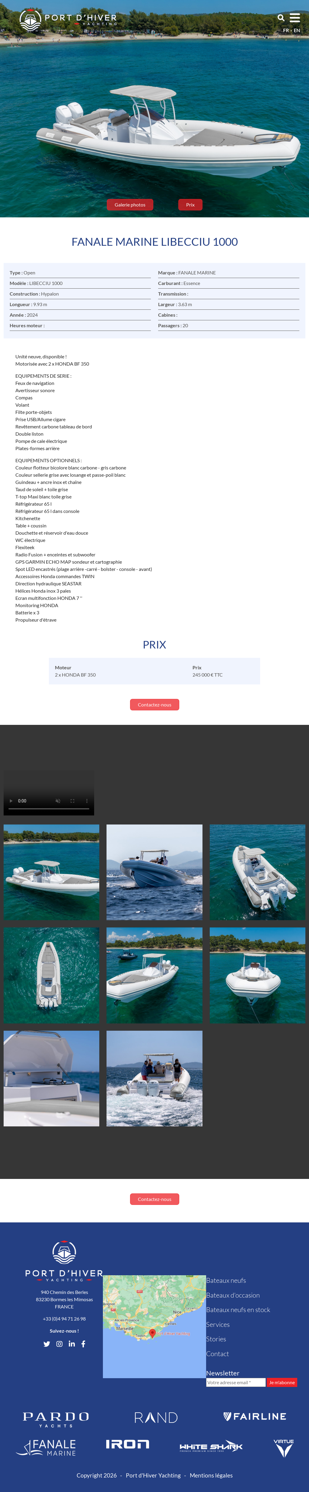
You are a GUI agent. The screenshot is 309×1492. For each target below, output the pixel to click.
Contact (217, 1354)
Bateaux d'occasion (233, 1295)
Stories (216, 1339)
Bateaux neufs (226, 1280)
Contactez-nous (154, 704)
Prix (190, 204)
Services (218, 1324)
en (297, 30)
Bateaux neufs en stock (238, 1309)
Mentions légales (211, 1475)
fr (286, 30)
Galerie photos (130, 204)
